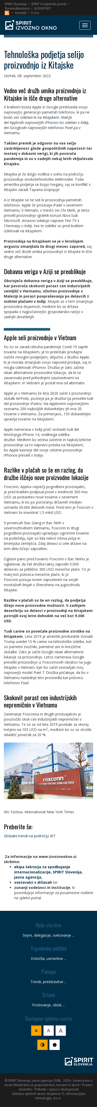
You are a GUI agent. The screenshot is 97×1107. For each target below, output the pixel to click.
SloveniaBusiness (17, 8)
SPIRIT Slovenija (16, 4)
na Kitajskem (48, 117)
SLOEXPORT (42, 8)
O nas (35, 13)
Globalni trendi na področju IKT (30, 835)
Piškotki (40, 1089)
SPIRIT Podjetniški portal (48, 4)
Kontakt (20, 13)
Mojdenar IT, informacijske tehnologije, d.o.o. (60, 1096)
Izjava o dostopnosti (64, 1089)
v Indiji (83, 122)
